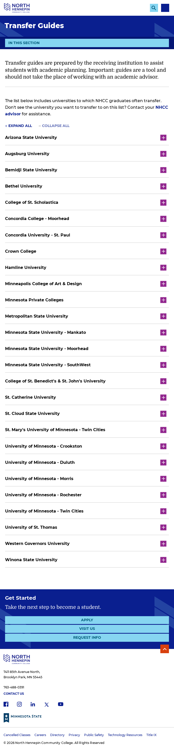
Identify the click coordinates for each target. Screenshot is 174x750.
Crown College (85, 251)
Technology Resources (125, 735)
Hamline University (85, 267)
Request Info (87, 637)
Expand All (20, 125)
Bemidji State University (85, 170)
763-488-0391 (14, 687)
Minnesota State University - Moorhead (85, 349)
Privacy (74, 735)
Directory (57, 735)
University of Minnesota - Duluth (85, 462)
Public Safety (94, 735)
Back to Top (164, 649)
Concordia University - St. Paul (85, 235)
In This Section (24, 43)
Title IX (151, 735)
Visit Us (87, 628)
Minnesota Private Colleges (85, 300)
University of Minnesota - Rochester (85, 495)
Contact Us (14, 694)
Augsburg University (85, 154)
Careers (40, 735)
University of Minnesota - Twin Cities (85, 511)
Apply (87, 620)
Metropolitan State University (85, 316)
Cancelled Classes (17, 735)
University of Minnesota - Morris (85, 479)
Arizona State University (85, 137)
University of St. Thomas (85, 527)
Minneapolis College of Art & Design (85, 284)
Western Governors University (85, 543)
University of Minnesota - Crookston (85, 446)
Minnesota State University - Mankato (85, 332)
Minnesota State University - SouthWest (85, 365)
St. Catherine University (85, 397)
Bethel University (85, 186)
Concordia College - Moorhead (85, 219)
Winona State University (85, 560)
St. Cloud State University (85, 414)
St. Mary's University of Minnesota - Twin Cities (85, 430)
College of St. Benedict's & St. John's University (85, 381)
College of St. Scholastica (85, 203)
